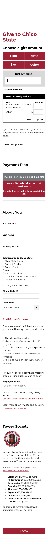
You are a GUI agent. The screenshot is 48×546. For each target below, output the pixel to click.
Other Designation (13, 144)
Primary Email (11, 246)
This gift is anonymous (16, 285)
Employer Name (11, 381)
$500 (13, 56)
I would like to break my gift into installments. (24, 185)
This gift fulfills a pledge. (17, 338)
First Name (9, 223)
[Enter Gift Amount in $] (23, 81)
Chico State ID (10, 291)
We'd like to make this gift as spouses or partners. (24, 349)
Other (34, 64)
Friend (8, 270)
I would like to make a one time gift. (24, 177)
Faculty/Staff (11, 267)
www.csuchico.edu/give (14, 408)
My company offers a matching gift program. (21, 343)
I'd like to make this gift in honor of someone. (21, 355)
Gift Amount (24, 74)
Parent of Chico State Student (20, 276)
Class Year (8, 302)
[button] (24, 385)
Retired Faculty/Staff (15, 279)
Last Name (9, 235)
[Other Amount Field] (38, 112)
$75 (13, 64)
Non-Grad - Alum (13, 273)
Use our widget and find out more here (23, 399)
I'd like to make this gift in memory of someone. (22, 361)
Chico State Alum (14, 261)
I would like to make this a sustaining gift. (24, 192)
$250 (34, 56)
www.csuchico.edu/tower (16, 470)
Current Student (13, 264)
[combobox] (24, 385)
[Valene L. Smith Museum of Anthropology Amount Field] (38, 105)
